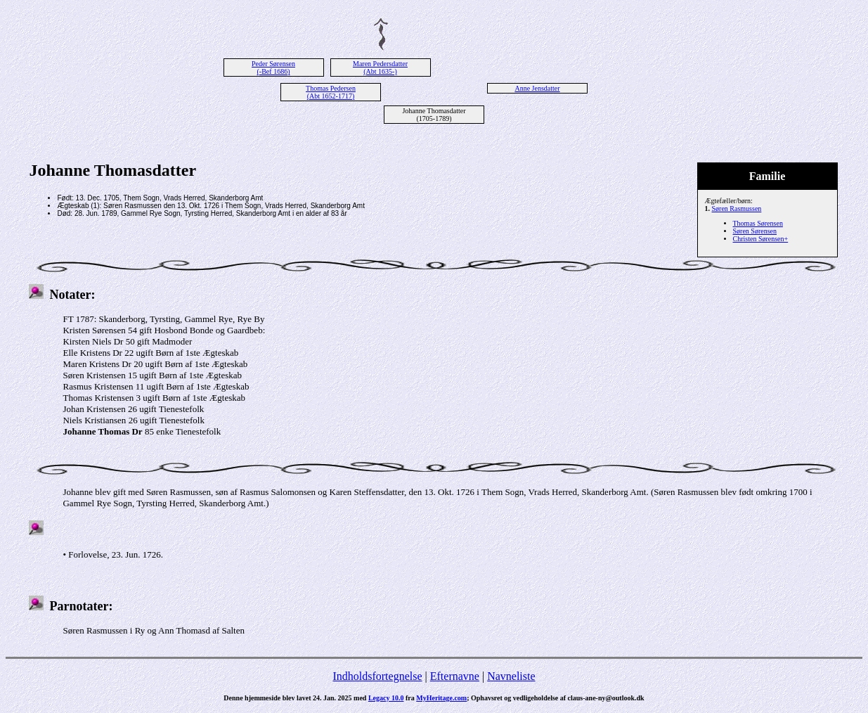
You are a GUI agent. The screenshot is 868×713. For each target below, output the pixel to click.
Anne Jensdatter (536, 88)
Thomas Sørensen (758, 223)
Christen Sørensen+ (761, 239)
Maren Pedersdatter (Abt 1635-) (380, 67)
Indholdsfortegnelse (377, 676)
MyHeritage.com (441, 698)
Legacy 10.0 (386, 698)
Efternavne (454, 676)
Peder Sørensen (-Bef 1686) (273, 67)
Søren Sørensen (755, 231)
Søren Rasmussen (737, 208)
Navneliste (511, 676)
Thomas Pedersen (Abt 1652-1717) (331, 92)
